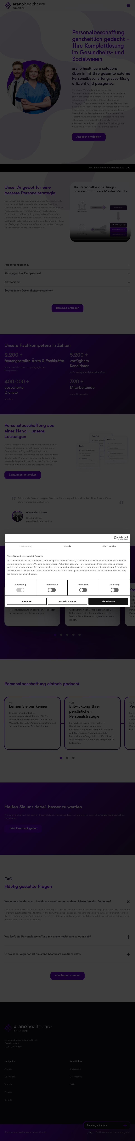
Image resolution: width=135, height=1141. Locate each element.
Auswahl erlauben (67, 601)
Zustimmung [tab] (25, 546)
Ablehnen (26, 601)
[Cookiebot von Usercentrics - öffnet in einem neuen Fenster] (116, 538)
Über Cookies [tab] (109, 546)
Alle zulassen (108, 601)
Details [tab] (67, 546)
